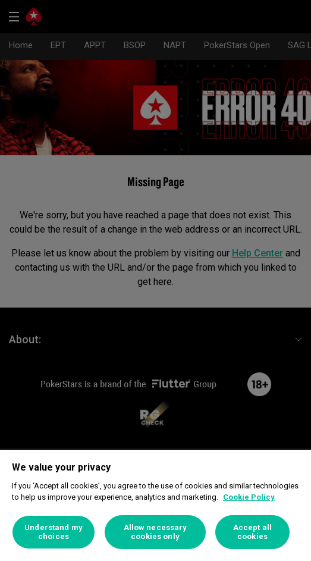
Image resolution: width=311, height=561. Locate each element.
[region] (155, 505)
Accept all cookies (252, 532)
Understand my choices (53, 532)
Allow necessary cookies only (155, 532)
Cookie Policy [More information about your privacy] (249, 497)
